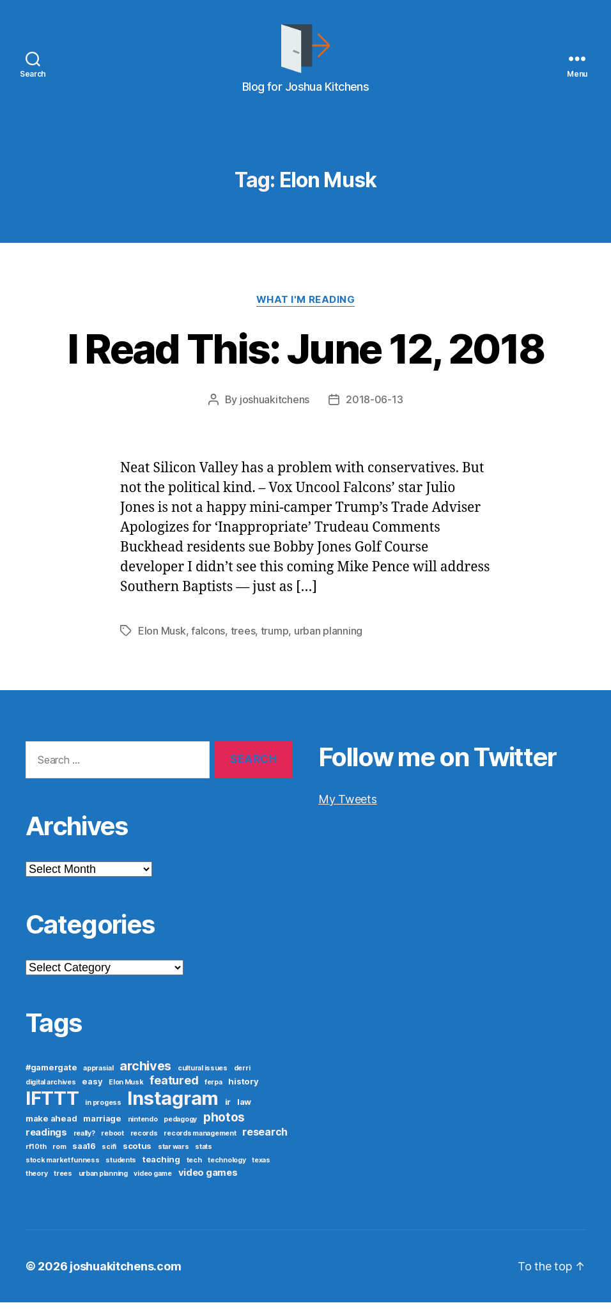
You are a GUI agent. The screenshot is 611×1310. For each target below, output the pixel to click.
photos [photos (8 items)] (224, 1124)
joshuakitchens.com (125, 1274)
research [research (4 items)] (265, 1140)
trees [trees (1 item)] (63, 1181)
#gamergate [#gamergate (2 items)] (51, 1075)
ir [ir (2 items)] (228, 1109)
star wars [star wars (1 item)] (173, 1154)
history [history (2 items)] (243, 1089)
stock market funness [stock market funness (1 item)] (63, 1168)
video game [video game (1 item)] (152, 1181)
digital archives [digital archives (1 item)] (51, 1090)
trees (243, 638)
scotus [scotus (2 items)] (137, 1153)
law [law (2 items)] (244, 1109)
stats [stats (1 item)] (203, 1154)
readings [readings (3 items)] (46, 1140)
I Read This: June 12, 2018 (306, 356)
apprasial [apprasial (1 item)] (98, 1076)
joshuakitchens (274, 407)
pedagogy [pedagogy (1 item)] (180, 1127)
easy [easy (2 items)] (92, 1089)
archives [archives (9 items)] (145, 1073)
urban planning (328, 638)
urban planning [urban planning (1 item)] (103, 1181)
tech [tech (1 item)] (194, 1168)
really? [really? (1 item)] (84, 1141)
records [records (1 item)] (144, 1141)
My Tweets (347, 806)
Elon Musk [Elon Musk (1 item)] (126, 1090)
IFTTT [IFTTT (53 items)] (52, 1106)
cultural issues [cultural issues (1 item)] (203, 1076)
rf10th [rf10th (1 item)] (36, 1154)
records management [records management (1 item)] (200, 1141)
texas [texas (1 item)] (261, 1168)
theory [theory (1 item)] (36, 1181)
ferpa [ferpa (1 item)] (213, 1090)
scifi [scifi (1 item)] (109, 1154)
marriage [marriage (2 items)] (102, 1126)
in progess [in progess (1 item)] (103, 1110)
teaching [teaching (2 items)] (161, 1167)
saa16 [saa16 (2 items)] (84, 1153)
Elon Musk (162, 638)
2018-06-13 (374, 407)
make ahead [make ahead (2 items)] (51, 1126)
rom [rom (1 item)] (59, 1154)
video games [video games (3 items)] (208, 1180)
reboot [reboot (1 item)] (112, 1141)
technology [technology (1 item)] (226, 1168)
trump (275, 638)
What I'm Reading (305, 308)
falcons (208, 638)
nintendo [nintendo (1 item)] (143, 1127)
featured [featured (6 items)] (174, 1088)
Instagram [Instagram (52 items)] (173, 1106)
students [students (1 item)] (120, 1168)
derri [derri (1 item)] (242, 1076)
